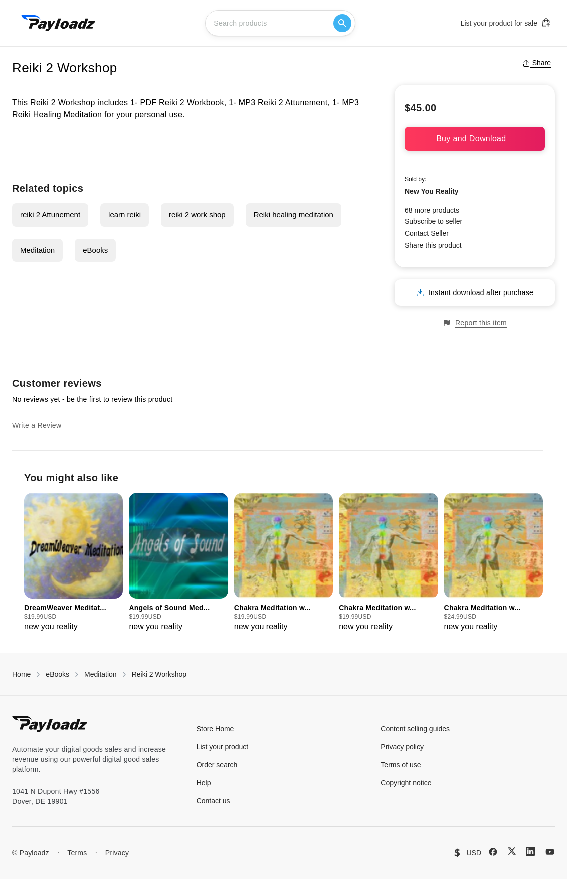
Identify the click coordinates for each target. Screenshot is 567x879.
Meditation (37, 250)
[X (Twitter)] (512, 851)
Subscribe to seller (433, 221)
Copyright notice (406, 783)
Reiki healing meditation (293, 214)
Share (536, 63)
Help (204, 783)
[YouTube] (550, 852)
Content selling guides (415, 729)
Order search (217, 765)
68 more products (432, 210)
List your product (223, 747)
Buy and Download (474, 138)
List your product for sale (506, 23)
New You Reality (432, 191)
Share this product (433, 245)
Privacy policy (402, 747)
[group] (73, 563)
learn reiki (124, 214)
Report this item (475, 323)
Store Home (215, 729)
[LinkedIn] (530, 851)
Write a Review (36, 425)
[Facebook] (493, 852)
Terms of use (401, 765)
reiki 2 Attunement (50, 214)
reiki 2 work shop (197, 214)
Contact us (213, 801)
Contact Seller (427, 233)
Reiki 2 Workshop (159, 674)
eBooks (95, 250)
